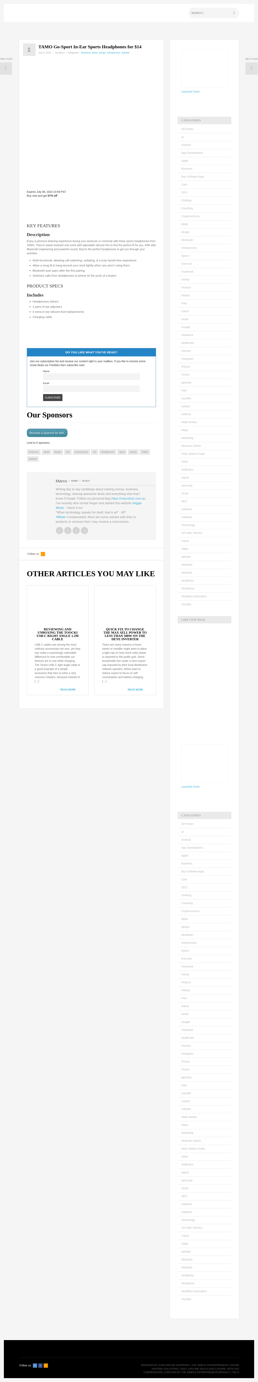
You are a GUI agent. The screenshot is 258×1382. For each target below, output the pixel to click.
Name (46, 371)
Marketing (187, 437)
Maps (184, 430)
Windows (186, 572)
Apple (184, 160)
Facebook (187, 271)
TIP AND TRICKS (192, 533)
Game (185, 311)
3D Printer (187, 129)
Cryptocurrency (190, 216)
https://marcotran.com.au (128, 498)
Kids (184, 390)
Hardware (187, 335)
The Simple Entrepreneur (209, 1365)
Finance (186, 287)
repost (185, 477)
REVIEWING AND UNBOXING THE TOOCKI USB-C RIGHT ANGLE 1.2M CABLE (58, 634)
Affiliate (61, 517)
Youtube (186, 604)
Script (184, 493)
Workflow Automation (194, 596)
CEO (184, 192)
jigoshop (186, 382)
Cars (184, 184)
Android (186, 144)
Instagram (187, 358)
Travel (185, 540)
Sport (122, 452)
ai (182, 137)
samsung (186, 485)
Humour (186, 350)
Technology (188, 525)
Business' (34, 452)
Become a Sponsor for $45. (47, 432)
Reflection (187, 469)
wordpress (187, 580)
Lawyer (185, 406)
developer (187, 239)
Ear (68, 452)
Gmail (185, 319)
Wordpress (187, 588)
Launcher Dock (190, 91)
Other (184, 461)
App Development (192, 152)
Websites (186, 564)
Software (186, 509)
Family (185, 279)
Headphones (107, 452)
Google (185, 327)
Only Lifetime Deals (193, 453)
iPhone (185, 366)
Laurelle (186, 398)
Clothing (186, 200)
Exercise (186, 263)
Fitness (185, 295)
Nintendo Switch (191, 445)
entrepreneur (113, 52)
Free (184, 303)
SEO (184, 501)
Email (46, 383)
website (125, 52)
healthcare (187, 342)
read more (68, 689)
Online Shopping (177, 1365)
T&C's (235, 1372)
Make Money (189, 422)
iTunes (185, 374)
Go (94, 452)
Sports (133, 452)
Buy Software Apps (192, 176)
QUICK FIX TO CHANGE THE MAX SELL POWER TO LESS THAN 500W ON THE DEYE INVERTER (125, 634)
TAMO (144, 452)
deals (95, 52)
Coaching (187, 208)
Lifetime (186, 414)
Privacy (224, 1372)
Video (184, 548)
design (102, 52)
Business (86, 52)
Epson (185, 255)
